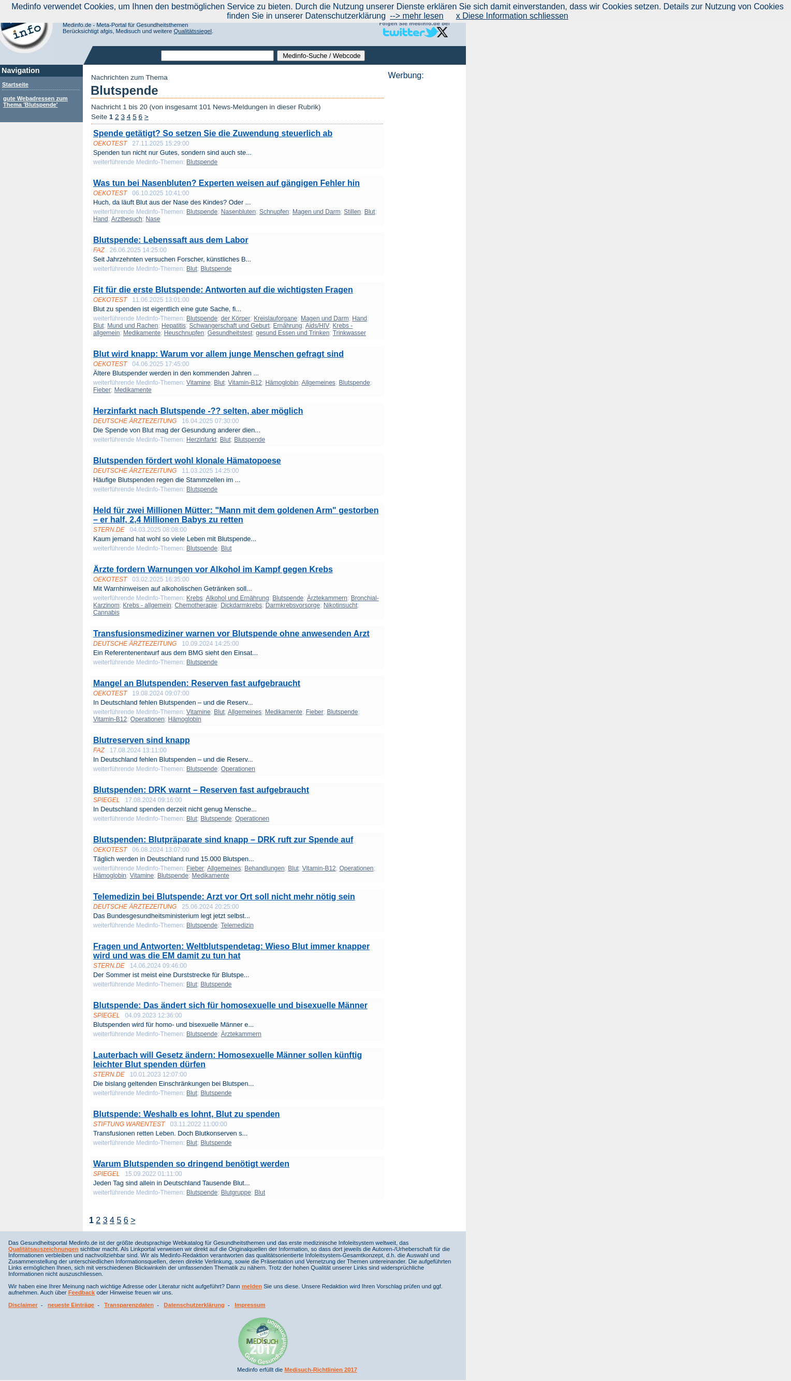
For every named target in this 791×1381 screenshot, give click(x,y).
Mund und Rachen (132, 325)
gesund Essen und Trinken (292, 333)
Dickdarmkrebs (241, 605)
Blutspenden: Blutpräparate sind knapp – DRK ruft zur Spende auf (223, 839)
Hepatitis (174, 325)
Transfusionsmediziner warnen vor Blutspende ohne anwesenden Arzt (231, 633)
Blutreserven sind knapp (141, 740)
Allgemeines (318, 382)
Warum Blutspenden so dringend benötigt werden (191, 1163)
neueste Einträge (71, 1305)
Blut (369, 211)
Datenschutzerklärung (194, 1305)
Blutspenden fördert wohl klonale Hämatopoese (187, 460)
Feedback (81, 1292)
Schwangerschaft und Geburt (229, 325)
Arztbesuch (126, 219)
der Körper (236, 318)
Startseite (15, 84)
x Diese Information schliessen (512, 15)
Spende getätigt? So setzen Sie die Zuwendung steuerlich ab (212, 133)
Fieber (102, 390)
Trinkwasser (349, 333)
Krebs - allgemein (147, 605)
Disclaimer (23, 1305)
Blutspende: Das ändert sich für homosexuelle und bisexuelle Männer (230, 1005)
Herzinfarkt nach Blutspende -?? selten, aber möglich (198, 410)
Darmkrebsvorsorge (293, 605)
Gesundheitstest (230, 333)
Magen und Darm (316, 211)
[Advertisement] (424, 235)
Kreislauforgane (275, 318)
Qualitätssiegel (193, 31)
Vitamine (198, 382)
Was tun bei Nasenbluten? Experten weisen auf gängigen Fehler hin (226, 183)
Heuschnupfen (184, 333)
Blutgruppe (236, 1192)
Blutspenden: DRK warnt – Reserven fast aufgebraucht (201, 790)
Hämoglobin (281, 382)
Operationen (147, 719)
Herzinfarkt (201, 439)
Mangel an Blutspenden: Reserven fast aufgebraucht (196, 683)
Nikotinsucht (340, 605)
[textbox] (217, 55)
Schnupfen (274, 211)
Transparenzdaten (129, 1305)
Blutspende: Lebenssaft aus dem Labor (170, 240)
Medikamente (141, 333)
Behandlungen (264, 868)
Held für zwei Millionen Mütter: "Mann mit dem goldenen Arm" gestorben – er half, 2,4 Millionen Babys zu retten (236, 515)
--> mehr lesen (417, 15)
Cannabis (106, 612)
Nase (152, 219)
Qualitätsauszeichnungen (43, 1249)
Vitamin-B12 (245, 382)
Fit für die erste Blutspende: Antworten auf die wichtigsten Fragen (223, 289)
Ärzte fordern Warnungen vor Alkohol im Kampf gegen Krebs (213, 569)
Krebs (194, 598)
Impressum (250, 1305)
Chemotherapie (195, 605)
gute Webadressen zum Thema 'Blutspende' (35, 101)
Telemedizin (237, 925)
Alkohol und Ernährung (237, 598)
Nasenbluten (238, 211)
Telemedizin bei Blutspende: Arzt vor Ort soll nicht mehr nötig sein (224, 896)
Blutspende (201, 162)
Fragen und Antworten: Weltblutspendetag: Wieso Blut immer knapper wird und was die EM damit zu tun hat (231, 951)
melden (252, 1286)
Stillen (352, 211)
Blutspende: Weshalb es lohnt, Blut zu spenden (186, 1114)
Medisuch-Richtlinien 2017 (320, 1370)
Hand (100, 219)
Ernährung (287, 325)
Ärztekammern (327, 598)
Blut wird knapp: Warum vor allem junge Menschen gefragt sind (218, 354)
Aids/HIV (317, 325)
